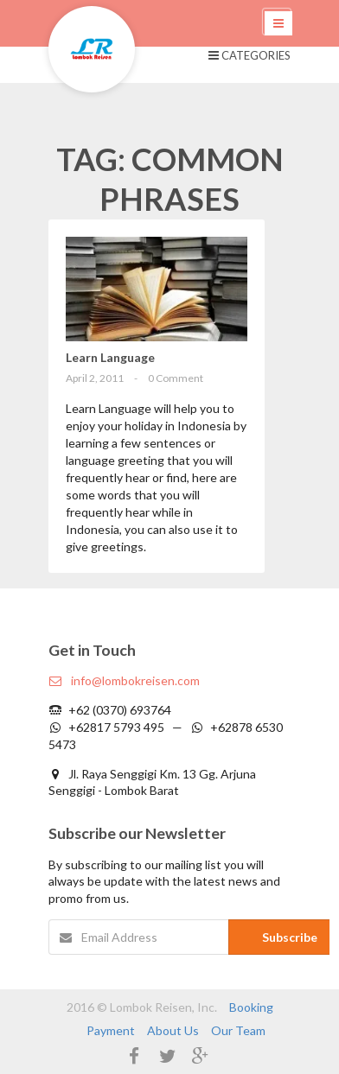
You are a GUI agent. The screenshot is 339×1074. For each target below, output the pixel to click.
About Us (173, 1030)
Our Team (238, 1030)
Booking (251, 1007)
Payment (110, 1030)
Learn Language (110, 357)
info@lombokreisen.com (124, 680)
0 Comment (175, 378)
